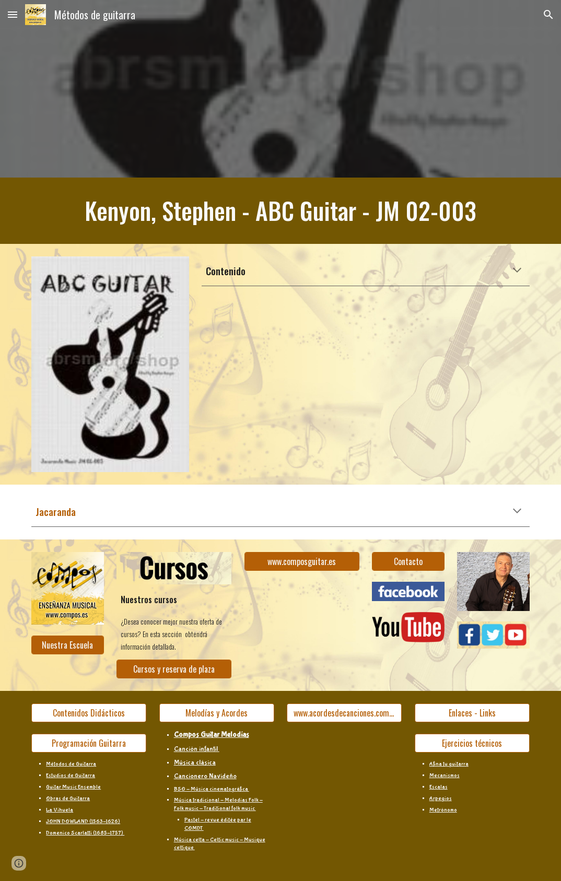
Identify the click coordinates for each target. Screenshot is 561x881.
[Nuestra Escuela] (67, 645)
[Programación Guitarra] (89, 743)
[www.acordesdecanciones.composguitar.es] (344, 712)
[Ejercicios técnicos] (472, 743)
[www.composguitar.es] (302, 561)
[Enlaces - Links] (472, 712)
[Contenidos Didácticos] (89, 712)
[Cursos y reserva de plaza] (174, 669)
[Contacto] (408, 561)
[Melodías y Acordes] (217, 712)
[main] (280, 210)
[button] (12, 14)
